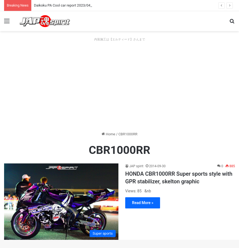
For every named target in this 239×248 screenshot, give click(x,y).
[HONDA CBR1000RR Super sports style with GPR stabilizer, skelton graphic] (61, 201)
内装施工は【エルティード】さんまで (119, 39)
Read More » (142, 203)
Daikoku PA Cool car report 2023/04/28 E (66, 5)
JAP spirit (136, 166)
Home (108, 134)
